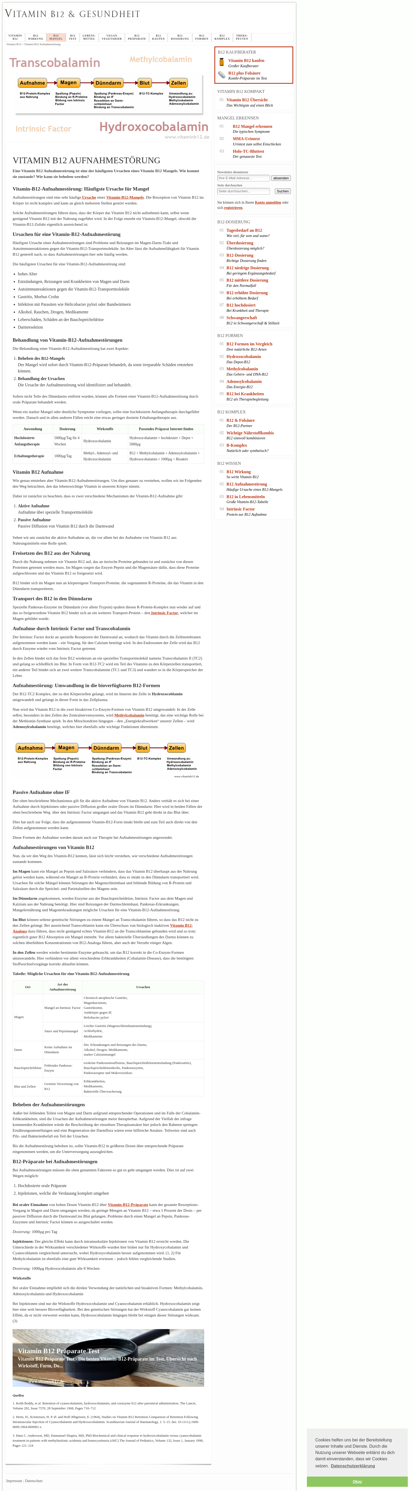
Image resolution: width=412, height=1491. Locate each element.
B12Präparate (137, 37)
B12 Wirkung (238, 472)
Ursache (88, 197)
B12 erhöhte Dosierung (247, 293)
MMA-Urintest (246, 138)
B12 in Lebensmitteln (245, 496)
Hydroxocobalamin (243, 356)
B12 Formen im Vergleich (249, 344)
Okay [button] (357, 1481)
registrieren (233, 208)
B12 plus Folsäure (244, 73)
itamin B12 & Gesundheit (73, 14)
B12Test (73, 37)
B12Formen (201, 37)
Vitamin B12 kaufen (246, 60)
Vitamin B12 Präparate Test (58, 1351)
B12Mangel (56, 37)
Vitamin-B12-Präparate (128, 1204)
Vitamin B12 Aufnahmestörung (134, 20)
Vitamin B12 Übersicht (247, 100)
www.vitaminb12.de (46, 1381)
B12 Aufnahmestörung (246, 484)
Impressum (14, 1481)
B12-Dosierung (239, 255)
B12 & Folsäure (240, 420)
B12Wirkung (35, 37)
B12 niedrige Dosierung (247, 268)
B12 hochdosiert (241, 305)
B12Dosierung (180, 37)
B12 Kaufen (158, 37)
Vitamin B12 (15, 37)
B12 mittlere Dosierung (247, 280)
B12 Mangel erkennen (252, 126)
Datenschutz (34, 1481)
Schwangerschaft (241, 317)
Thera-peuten (242, 37)
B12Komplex (222, 37)
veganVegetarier (112, 37)
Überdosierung (239, 243)
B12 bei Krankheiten (245, 394)
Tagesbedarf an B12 (244, 230)
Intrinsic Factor (164, 612)
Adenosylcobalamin (244, 381)
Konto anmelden (268, 202)
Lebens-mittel (89, 37)
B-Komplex (236, 445)
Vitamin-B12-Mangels (125, 197)
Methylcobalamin (242, 369)
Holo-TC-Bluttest (248, 151)
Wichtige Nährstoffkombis (250, 433)
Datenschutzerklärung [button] (353, 1466)
